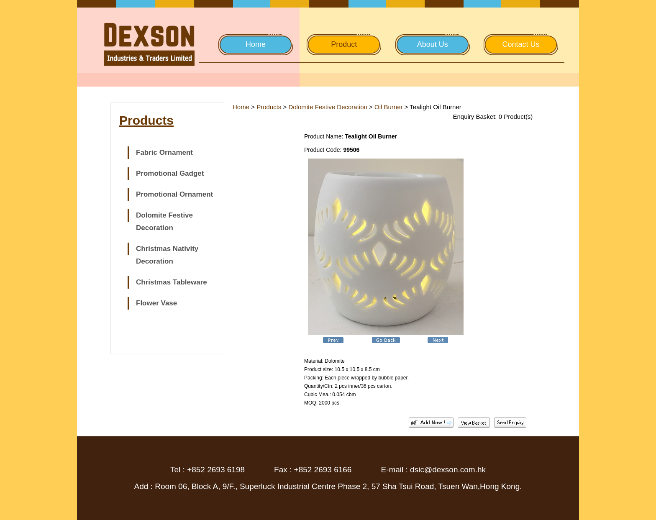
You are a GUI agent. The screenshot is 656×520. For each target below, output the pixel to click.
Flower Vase (156, 303)
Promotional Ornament (174, 194)
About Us (432, 44)
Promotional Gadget (170, 173)
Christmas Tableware (171, 282)
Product (344, 44)
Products (268, 106)
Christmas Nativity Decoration (167, 255)
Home (256, 44)
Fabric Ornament (164, 152)
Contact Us (520, 44)
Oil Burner (388, 106)
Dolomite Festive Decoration (164, 221)
